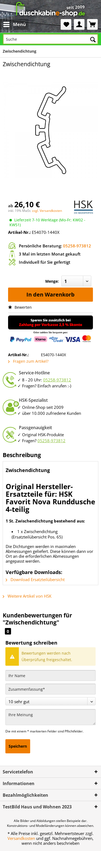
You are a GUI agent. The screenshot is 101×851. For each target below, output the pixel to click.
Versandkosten (21, 838)
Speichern (18, 746)
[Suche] (50, 39)
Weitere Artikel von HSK (27, 596)
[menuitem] (10, 24)
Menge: (52, 281)
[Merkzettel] (66, 24)
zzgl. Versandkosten (47, 210)
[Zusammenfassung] (50, 689)
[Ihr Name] (50, 675)
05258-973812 (77, 245)
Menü (14, 23)
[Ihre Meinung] (50, 717)
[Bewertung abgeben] (50, 701)
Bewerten (20, 307)
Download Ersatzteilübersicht (35, 579)
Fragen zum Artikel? (28, 361)
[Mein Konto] (79, 24)
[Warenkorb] (92, 24)
